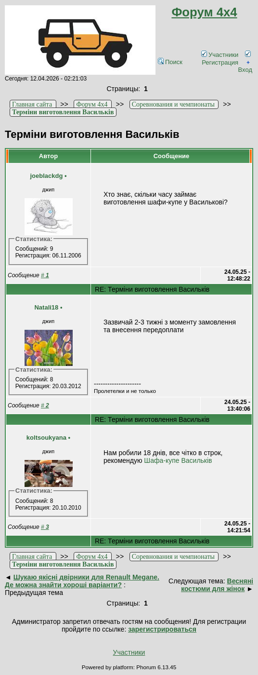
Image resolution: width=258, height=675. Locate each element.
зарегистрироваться (162, 629)
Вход (245, 66)
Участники (219, 54)
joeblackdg (46, 175)
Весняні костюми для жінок (217, 585)
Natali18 (46, 307)
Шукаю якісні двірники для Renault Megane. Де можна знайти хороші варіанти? (82, 581)
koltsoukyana (46, 437)
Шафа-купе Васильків (178, 460)
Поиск (170, 62)
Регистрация (226, 58)
